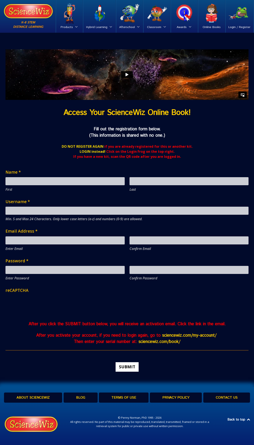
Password (17, 261)
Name (13, 172)
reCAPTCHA (17, 290)
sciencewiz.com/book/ (159, 342)
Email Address (21, 231)
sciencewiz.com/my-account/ (190, 335)
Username (17, 201)
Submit (127, 367)
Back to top (239, 419)
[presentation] (37, 303)
